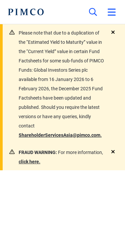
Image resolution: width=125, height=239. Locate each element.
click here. (29, 161)
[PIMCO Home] (26, 12)
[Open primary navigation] (111, 12)
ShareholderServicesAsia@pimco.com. (60, 135)
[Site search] (93, 12)
